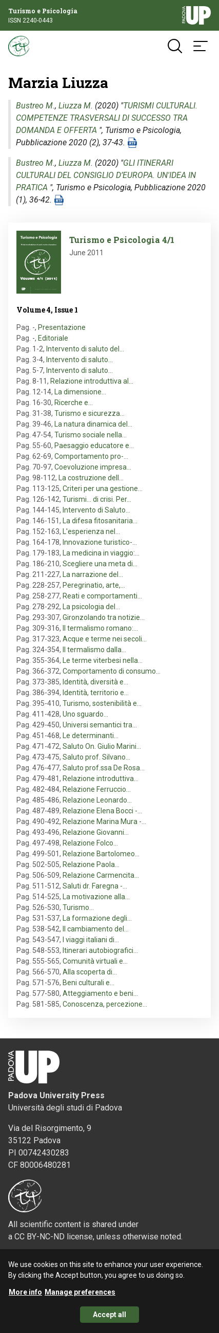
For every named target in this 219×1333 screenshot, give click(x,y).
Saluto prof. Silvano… (96, 757)
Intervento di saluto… (79, 360)
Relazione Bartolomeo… (101, 854)
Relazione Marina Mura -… (104, 821)
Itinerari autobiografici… (100, 950)
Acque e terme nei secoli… (105, 639)
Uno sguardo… (85, 714)
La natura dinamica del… (93, 424)
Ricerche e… (73, 402)
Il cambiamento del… (96, 929)
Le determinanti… (90, 735)
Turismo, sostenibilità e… (102, 703)
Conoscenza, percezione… (105, 1004)
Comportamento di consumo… (112, 671)
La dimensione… (80, 392)
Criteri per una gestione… (103, 488)
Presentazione (62, 327)
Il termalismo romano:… (100, 628)
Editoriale (53, 338)
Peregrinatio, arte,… (94, 585)
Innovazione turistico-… (100, 542)
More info (25, 1295)
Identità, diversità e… (95, 682)
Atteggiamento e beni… (100, 993)
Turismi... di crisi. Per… (97, 499)
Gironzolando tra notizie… (104, 617)
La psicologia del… (91, 607)
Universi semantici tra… (100, 725)
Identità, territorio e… (96, 692)
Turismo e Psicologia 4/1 (121, 239)
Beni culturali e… (88, 983)
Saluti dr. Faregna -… (95, 886)
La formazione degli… (97, 918)
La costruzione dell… (91, 478)
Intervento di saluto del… (85, 349)
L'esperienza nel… (91, 531)
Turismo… (78, 907)
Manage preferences (80, 1295)
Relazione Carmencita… (101, 875)
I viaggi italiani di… (91, 940)
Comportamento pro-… (91, 456)
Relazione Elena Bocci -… (102, 811)
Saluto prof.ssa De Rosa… (104, 768)
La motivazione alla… (96, 897)
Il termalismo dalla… (94, 650)
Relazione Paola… (91, 864)
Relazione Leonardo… (97, 800)
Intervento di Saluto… (96, 510)
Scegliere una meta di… (100, 564)
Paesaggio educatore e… (94, 445)
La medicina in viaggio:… (101, 553)
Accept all (109, 1318)
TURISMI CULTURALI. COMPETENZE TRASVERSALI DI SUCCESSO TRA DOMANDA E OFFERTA (106, 118)
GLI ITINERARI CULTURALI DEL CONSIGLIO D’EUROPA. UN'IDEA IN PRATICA (106, 175)
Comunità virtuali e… (95, 961)
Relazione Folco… (90, 843)
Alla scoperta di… (90, 972)
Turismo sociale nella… (90, 435)
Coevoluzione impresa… (92, 467)
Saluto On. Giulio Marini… (102, 746)
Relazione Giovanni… (96, 832)
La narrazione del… (93, 574)
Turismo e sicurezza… (89, 413)
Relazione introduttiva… (100, 778)
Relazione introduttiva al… (91, 381)
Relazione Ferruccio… (97, 789)
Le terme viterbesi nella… (103, 660)
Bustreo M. (35, 105)
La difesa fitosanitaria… (100, 521)
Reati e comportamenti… (102, 596)
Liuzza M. (75, 105)
